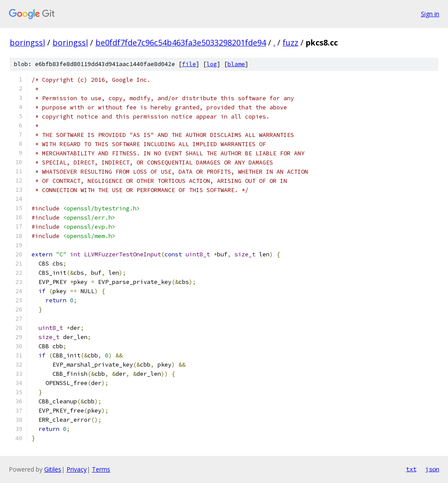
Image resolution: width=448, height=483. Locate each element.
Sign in (430, 14)
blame (236, 64)
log (211, 64)
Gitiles (52, 469)
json (432, 469)
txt (411, 469)
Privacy (76, 469)
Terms (101, 469)
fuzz (290, 42)
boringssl (27, 42)
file (189, 64)
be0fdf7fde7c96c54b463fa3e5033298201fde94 (180, 42)
